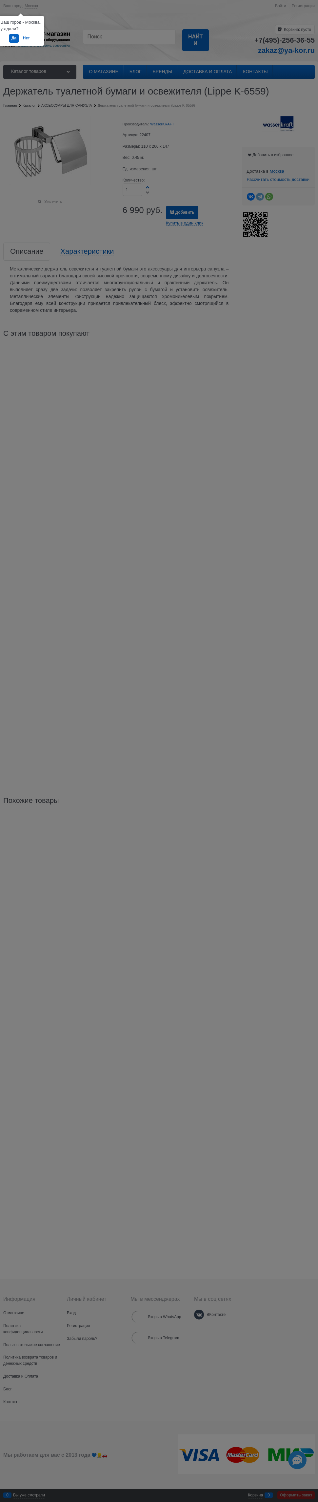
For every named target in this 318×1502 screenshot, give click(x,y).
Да (13, 38)
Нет (26, 38)
